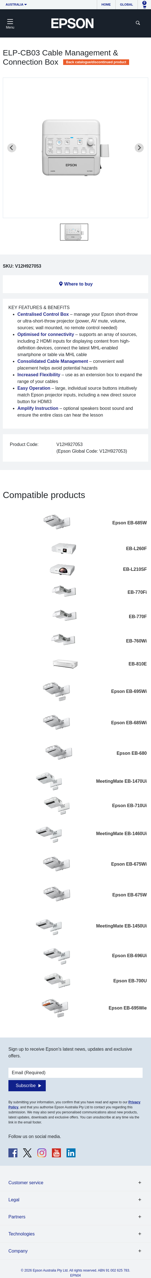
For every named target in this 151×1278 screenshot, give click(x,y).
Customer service (25, 1182)
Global (126, 4)
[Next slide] (139, 147)
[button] (74, 232)
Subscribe (26, 1085)
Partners (16, 1216)
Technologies (21, 1234)
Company (18, 1251)
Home (106, 4)
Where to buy (78, 284)
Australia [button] (15, 4)
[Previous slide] (11, 147)
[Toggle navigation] (10, 23)
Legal (13, 1199)
